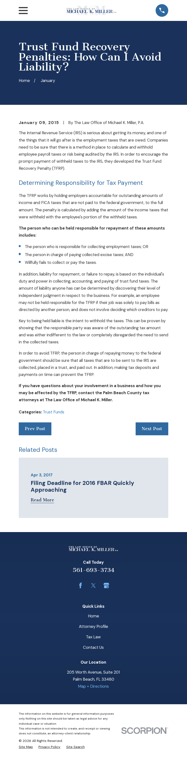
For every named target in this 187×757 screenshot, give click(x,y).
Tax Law (93, 637)
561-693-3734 (93, 570)
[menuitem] (26, 747)
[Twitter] (93, 585)
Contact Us (93, 647)
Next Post (152, 428)
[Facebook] (80, 585)
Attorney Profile (93, 626)
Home (93, 616)
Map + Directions (93, 686)
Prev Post (35, 428)
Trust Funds (53, 412)
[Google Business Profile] (106, 585)
